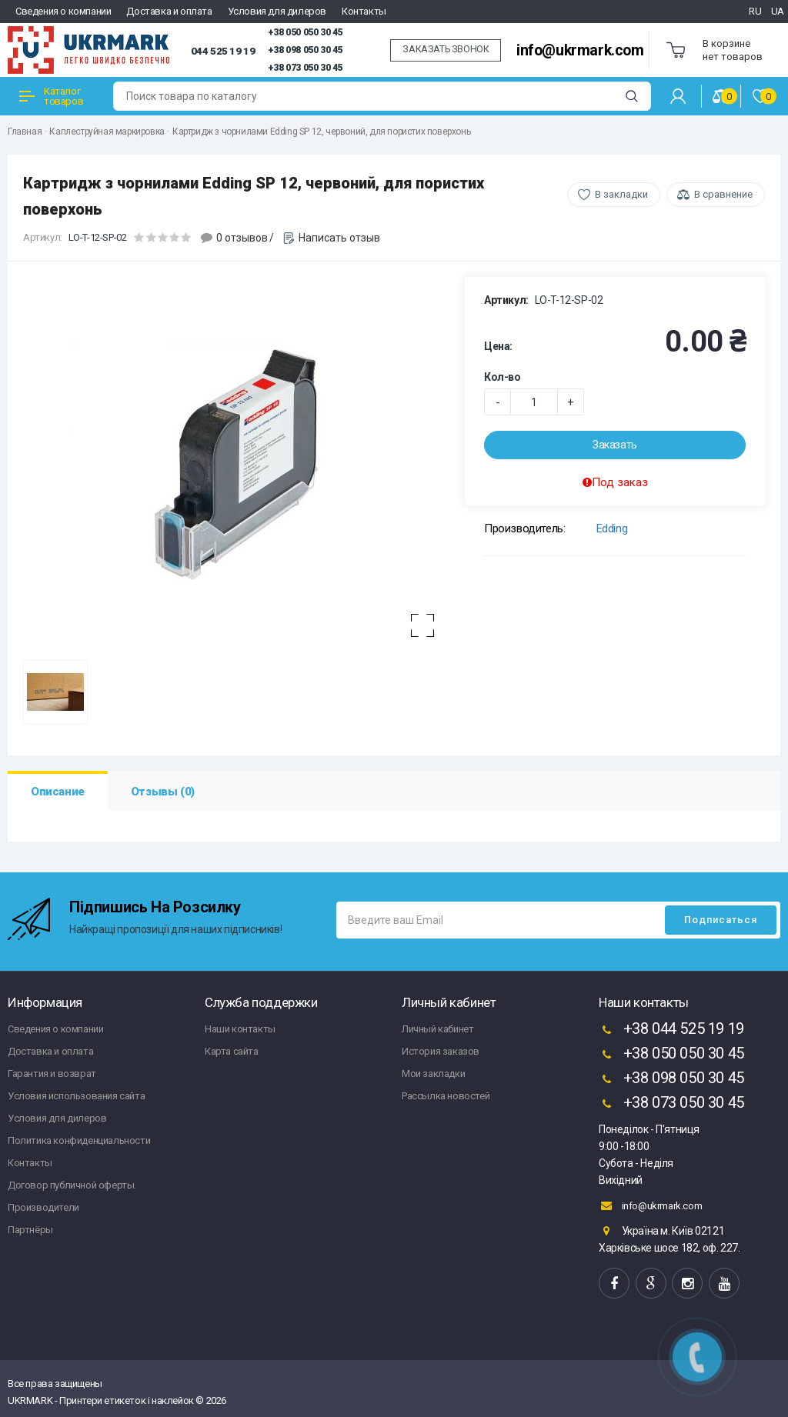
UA (777, 11)
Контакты (364, 11)
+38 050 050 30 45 (305, 32)
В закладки (621, 194)
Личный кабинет (437, 1029)
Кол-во (502, 377)
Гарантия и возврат (52, 1073)
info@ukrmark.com (580, 50)
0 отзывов (242, 238)
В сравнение (723, 194)
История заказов (440, 1051)
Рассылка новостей (445, 1096)
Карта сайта (232, 1051)
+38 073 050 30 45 (305, 67)
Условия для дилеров (277, 11)
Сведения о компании (63, 11)
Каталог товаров (51, 96)
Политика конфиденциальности (79, 1140)
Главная (25, 131)
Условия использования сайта (76, 1096)
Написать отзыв (339, 238)
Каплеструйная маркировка (106, 131)
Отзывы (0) (163, 792)
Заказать (615, 444)
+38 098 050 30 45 (305, 50)
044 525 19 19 (223, 51)
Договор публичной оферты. (72, 1185)
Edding (612, 528)
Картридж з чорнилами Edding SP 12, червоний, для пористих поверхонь (321, 131)
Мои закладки (433, 1073)
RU (755, 11)
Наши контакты (240, 1029)
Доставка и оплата (169, 11)
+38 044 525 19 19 (671, 1030)
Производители (43, 1207)
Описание (58, 792)
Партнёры (30, 1229)
